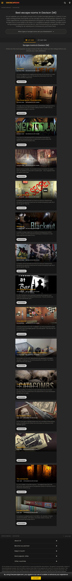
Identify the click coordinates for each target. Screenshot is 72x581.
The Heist (20, 69)
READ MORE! (22, 113)
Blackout (20, 226)
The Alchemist (22, 479)
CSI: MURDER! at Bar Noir (26, 290)
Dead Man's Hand (24, 416)
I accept (36, 578)
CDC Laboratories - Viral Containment (32, 353)
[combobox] (69, 3)
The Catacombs (23, 384)
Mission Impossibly (24, 195)
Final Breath (21, 258)
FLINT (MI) (19, 386)
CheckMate (21, 321)
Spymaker (21, 447)
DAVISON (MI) (20, 102)
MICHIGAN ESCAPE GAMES (32, 102)
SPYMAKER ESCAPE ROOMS (31, 386)
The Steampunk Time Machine (29, 100)
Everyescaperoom (6, 7)
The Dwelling (22, 163)
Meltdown (21, 132)
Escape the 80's (23, 510)
